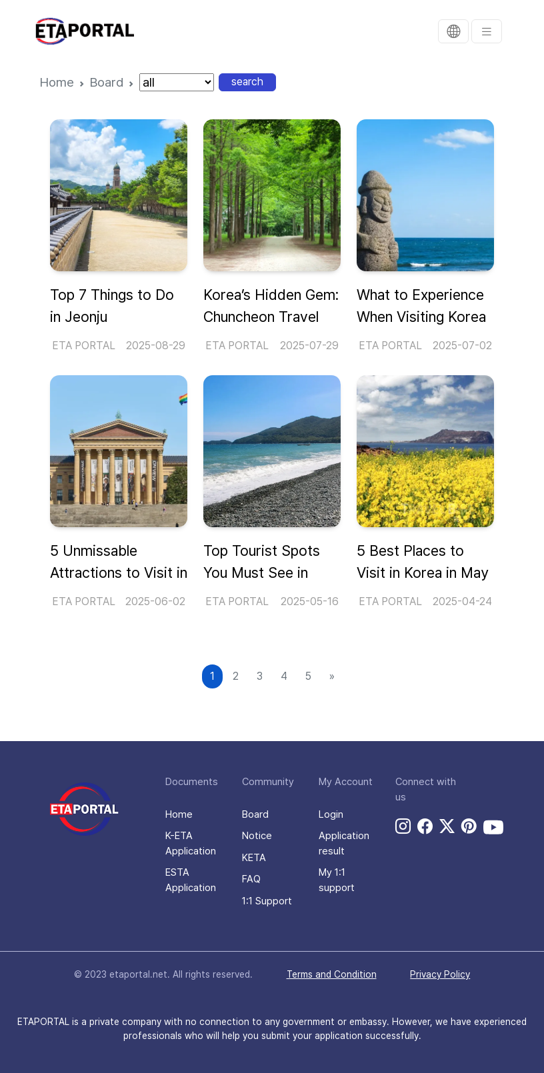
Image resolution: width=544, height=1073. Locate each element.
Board (106, 82)
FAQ (251, 879)
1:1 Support (267, 901)
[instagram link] (403, 826)
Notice (257, 836)
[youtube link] (493, 827)
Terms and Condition (332, 974)
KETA (254, 858)
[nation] (176, 82)
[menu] (486, 31)
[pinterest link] (469, 826)
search (247, 81)
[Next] (332, 676)
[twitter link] (447, 826)
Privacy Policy (440, 974)
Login (331, 814)
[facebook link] (425, 826)
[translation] (453, 31)
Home (57, 82)
